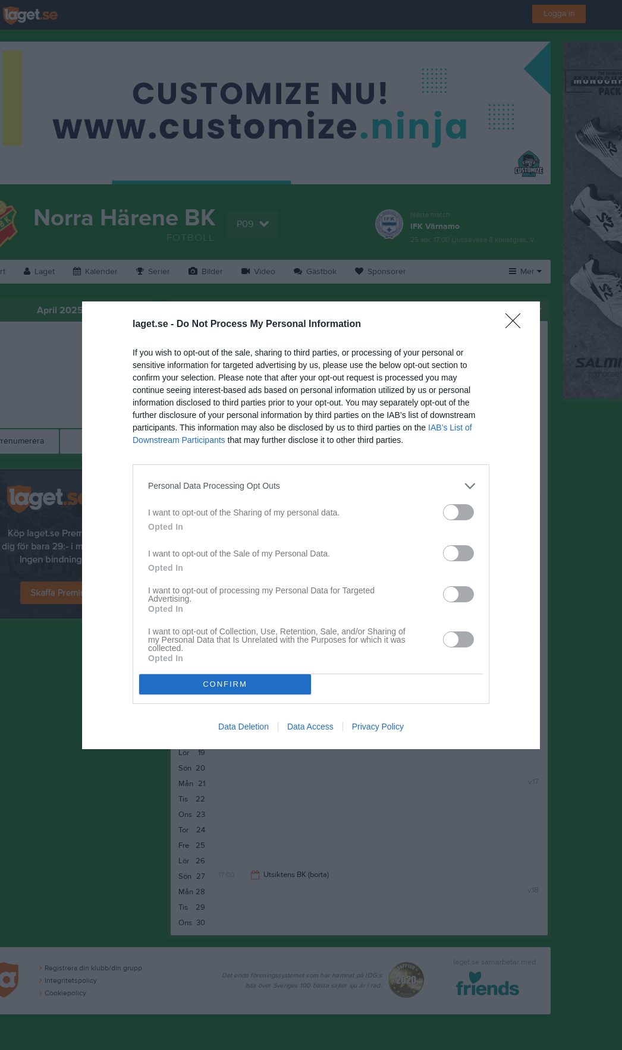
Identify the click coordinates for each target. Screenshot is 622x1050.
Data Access (310, 726)
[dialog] (311, 525)
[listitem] (311, 486)
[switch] (458, 512)
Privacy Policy (378, 726)
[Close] (516, 324)
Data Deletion (243, 726)
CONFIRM (225, 684)
